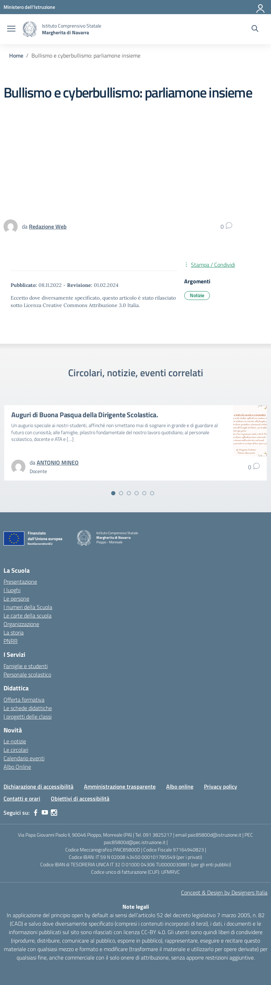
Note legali (135, 906)
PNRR (11, 641)
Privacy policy (220, 786)
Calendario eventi (24, 758)
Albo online (179, 786)
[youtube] (45, 812)
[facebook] (35, 812)
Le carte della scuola (28, 615)
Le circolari (16, 749)
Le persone (16, 598)
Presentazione (20, 581)
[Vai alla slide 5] (144, 493)
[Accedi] (260, 7)
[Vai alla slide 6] (152, 493)
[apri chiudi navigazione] (11, 29)
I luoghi (12, 590)
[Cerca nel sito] (254, 29)
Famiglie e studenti (26, 666)
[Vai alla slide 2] (121, 493)
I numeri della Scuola (28, 607)
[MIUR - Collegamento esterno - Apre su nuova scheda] (29, 7)
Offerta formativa (24, 699)
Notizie (197, 295)
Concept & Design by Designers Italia (224, 892)
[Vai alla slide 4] (136, 493)
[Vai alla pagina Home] (16, 55)
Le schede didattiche (28, 708)
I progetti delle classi (28, 716)
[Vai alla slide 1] (113, 493)
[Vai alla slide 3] (129, 493)
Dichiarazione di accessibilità (38, 786)
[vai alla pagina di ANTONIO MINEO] (58, 462)
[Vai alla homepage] (30, 29)
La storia (14, 632)
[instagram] (54, 812)
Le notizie (15, 741)
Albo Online (17, 766)
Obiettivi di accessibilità (80, 798)
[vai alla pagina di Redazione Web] (48, 226)
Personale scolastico (27, 674)
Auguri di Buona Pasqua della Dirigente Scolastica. (84, 414)
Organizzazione (21, 624)
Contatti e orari (22, 798)
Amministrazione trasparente (120, 786)
